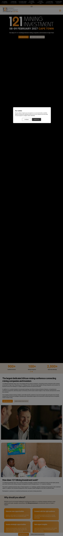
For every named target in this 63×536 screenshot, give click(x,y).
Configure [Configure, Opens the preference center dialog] (26, 119)
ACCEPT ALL (36, 119)
